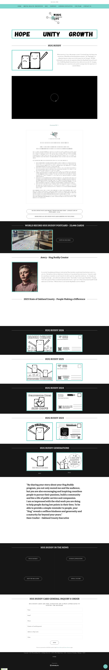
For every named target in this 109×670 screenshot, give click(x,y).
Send (53, 643)
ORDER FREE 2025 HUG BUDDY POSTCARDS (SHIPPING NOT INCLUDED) (50, 216)
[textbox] (54, 610)
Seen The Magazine (31, 579)
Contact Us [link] (87, 6)
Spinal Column (74, 579)
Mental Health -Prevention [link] (33, 6)
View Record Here (63, 240)
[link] (54, 17)
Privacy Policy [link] (59, 647)
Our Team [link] (78, 6)
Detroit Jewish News (74, 559)
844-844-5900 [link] (54, 2)
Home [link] (19, 6)
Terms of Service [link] (67, 647)
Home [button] (54, 656)
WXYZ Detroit (32, 559)
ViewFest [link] (53, 6)
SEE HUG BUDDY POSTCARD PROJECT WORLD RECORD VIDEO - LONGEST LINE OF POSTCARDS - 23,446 (51, 211)
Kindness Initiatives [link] (66, 6)
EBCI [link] (46, 6)
